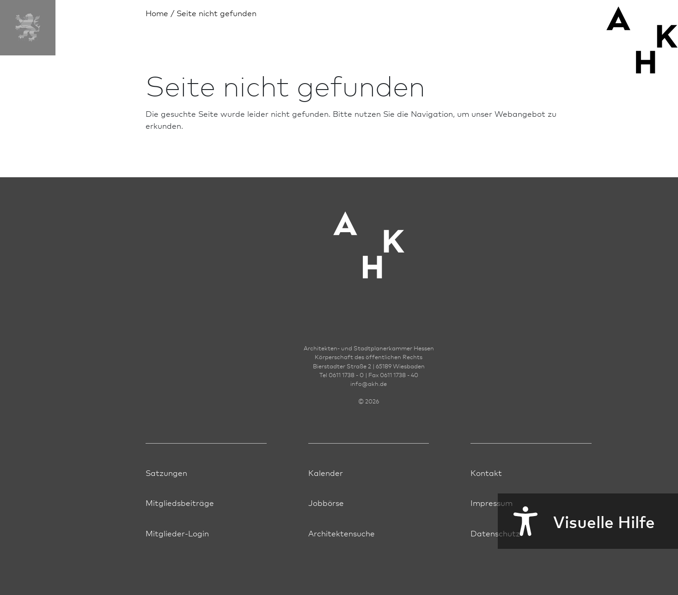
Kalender (325, 472)
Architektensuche (341, 533)
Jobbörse (326, 502)
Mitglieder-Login (177, 533)
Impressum (491, 502)
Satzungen (166, 472)
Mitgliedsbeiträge (180, 502)
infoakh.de (368, 383)
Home (157, 12)
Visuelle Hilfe (576, 521)
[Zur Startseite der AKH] (369, 259)
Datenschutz (495, 533)
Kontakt (486, 472)
